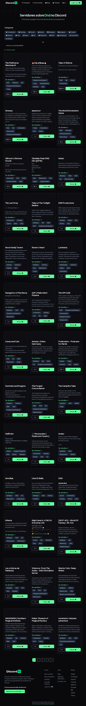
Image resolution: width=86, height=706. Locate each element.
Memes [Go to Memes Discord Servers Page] (9, 38)
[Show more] (43, 42)
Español (73, 679)
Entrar (20, 94)
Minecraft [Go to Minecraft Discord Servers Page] (42, 35)
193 (35, 92)
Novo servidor (48, 674)
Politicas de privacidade (47, 703)
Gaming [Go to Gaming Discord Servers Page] (21, 32)
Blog (59, 674)
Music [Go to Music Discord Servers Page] (25, 35)
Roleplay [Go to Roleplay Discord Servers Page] (51, 32)
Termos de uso (36, 703)
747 (62, 369)
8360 (61, 88)
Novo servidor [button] (37, 3)
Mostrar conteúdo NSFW (14, 45)
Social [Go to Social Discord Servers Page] (31, 32)
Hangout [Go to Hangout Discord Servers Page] (61, 32)
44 (8, 186)
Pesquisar (26, 3)
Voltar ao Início (10, 50)
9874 (8, 139)
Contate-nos (62, 681)
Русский (73, 687)
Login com (75, 3)
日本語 (73, 693)
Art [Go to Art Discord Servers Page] (33, 35)
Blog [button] (47, 3)
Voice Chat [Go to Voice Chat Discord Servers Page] (74, 35)
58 (35, 186)
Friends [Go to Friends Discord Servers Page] (72, 32)
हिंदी (72, 690)
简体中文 (73, 685)
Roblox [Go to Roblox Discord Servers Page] (9, 35)
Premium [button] (56, 3)
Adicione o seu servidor (14, 691)
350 (8, 94)
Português (74, 677)
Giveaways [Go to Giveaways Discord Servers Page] (62, 35)
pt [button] (64, 3)
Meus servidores (49, 677)
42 (61, 142)
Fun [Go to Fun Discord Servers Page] (17, 35)
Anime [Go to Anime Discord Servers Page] (41, 32)
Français (73, 682)
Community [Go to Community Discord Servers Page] (10, 32)
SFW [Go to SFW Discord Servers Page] (52, 35)
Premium (47, 679)
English (73, 674)
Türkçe (73, 695)
